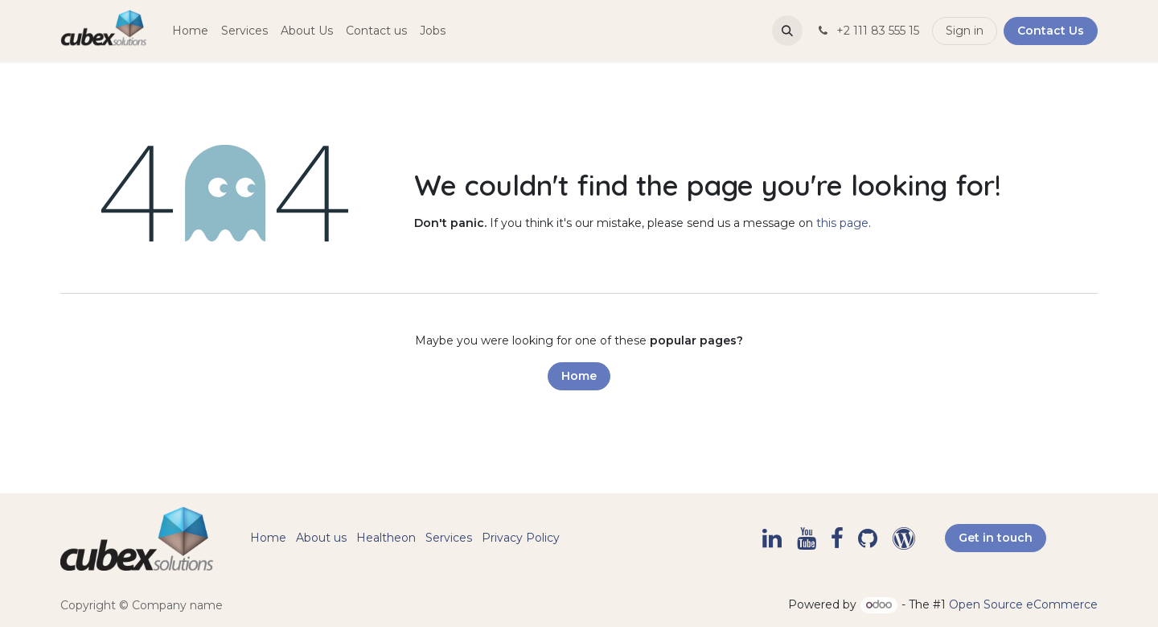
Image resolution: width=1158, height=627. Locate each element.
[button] (787, 30)
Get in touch (996, 537)
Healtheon (386, 537)
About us (321, 537)
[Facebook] (837, 538)
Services (448, 537)
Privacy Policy (521, 537)
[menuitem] (190, 31)
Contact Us (1050, 30)
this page (842, 223)
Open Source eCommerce (1023, 604)
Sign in (964, 30)
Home (579, 376)
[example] (903, 538)
